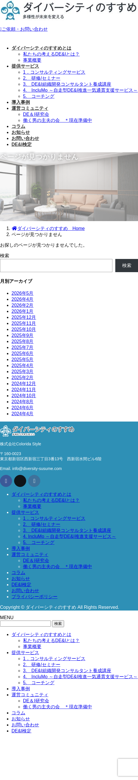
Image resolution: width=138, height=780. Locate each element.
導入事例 (21, 548)
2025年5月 (23, 359)
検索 (4, 255)
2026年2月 (23, 305)
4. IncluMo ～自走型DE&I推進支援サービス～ (69, 536)
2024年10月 (24, 395)
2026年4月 (23, 299)
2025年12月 (24, 317)
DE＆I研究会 (36, 114)
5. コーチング (38, 96)
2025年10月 (24, 329)
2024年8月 (23, 401)
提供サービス (25, 512)
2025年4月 (23, 365)
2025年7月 (23, 347)
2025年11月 (24, 323)
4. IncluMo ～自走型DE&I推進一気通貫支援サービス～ (80, 90)
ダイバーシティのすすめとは (41, 494)
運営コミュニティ (30, 554)
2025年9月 (23, 335)
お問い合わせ (25, 590)
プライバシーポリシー (34, 596)
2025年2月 (23, 377)
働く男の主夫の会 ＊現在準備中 (57, 120)
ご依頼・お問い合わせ (24, 29)
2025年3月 (23, 371)
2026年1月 (23, 311)
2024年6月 (23, 407)
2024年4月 (23, 413)
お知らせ (21, 578)
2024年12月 (24, 383)
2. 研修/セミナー (41, 78)
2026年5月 (23, 293)
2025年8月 (23, 341)
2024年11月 (24, 389)
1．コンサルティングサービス (54, 72)
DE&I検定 (21, 584)
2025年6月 (23, 353)
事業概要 (32, 60)
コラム (18, 572)
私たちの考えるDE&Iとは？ (51, 54)
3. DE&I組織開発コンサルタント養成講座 (67, 84)
